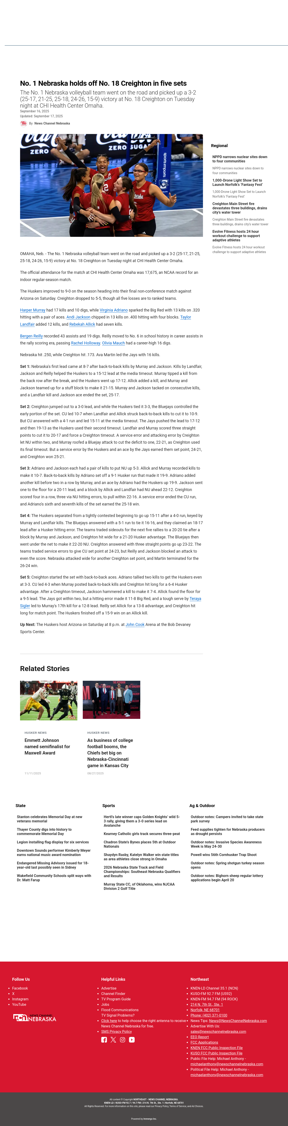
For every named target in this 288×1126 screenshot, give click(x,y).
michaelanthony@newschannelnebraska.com (226, 1064)
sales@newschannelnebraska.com (218, 1031)
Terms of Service (177, 1106)
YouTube (19, 1004)
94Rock (213, 38)
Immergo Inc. (150, 1119)
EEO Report (199, 1037)
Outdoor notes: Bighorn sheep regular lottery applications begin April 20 (227, 878)
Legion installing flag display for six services (53, 842)
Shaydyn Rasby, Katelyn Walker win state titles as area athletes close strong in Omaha (141, 857)
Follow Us (21, 979)
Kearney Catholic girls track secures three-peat (142, 834)
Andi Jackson (78, 317)
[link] (242, 165)
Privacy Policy (161, 1106)
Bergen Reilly (31, 336)
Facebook (20, 988)
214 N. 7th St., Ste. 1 (206, 1004)
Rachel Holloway (85, 343)
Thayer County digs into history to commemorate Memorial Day (44, 832)
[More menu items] (268, 39)
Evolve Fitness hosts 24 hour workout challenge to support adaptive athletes (236, 236)
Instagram (20, 999)
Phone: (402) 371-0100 (208, 1015)
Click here (109, 1021)
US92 (230, 38)
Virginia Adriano (114, 310)
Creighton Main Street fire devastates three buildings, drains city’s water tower (239, 208)
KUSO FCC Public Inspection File (216, 1053)
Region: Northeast (32, 41)
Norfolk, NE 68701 (204, 1010)
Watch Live (250, 38)
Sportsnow (190, 38)
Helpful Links (113, 979)
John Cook (134, 625)
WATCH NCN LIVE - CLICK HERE (144, 7)
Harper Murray (32, 310)
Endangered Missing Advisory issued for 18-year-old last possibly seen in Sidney (53, 865)
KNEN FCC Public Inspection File (216, 1048)
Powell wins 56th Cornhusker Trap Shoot (223, 855)
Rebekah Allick (82, 324)
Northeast (199, 979)
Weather (166, 38)
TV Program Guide (116, 999)
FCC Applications (204, 1042)
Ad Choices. (198, 1106)
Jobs (105, 1004)
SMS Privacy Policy (116, 1031)
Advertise (108, 988)
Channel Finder (113, 994)
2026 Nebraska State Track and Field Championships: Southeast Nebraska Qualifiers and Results (142, 872)
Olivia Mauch (113, 343)
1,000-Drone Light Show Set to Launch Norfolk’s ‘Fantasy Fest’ (237, 182)
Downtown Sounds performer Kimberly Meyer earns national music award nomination (54, 853)
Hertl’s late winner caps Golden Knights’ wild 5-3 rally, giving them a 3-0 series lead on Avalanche (142, 821)
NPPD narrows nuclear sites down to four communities (239, 159)
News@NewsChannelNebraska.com (238, 1021)
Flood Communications (120, 1010)
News (147, 38)
